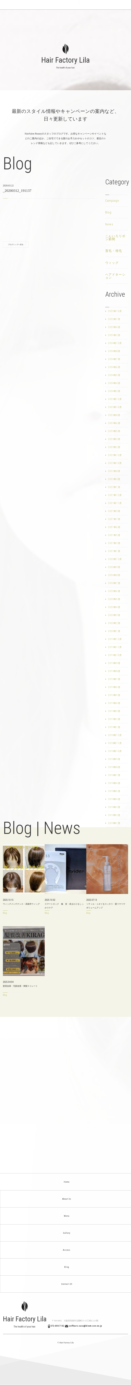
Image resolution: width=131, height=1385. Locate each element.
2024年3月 (114, 391)
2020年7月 (114, 583)
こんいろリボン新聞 (115, 237)
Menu (65, 1216)
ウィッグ (112, 263)
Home (66, 1182)
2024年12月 (115, 343)
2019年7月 (114, 679)
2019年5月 (114, 695)
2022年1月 (114, 487)
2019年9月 (114, 663)
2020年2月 (114, 623)
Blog (108, 212)
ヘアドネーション (115, 276)
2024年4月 (114, 383)
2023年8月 (114, 415)
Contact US (65, 1284)
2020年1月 (114, 631)
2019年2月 (114, 719)
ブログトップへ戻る (15, 244)
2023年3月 (114, 439)
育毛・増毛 (113, 251)
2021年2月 (114, 543)
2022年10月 (115, 463)
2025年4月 (114, 327)
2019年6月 (114, 687)
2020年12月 (115, 559)
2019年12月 (115, 639)
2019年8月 (114, 671)
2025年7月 (114, 319)
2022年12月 (115, 455)
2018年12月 (115, 735)
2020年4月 (114, 607)
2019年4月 (114, 703)
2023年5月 (114, 431)
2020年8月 (114, 575)
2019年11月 (115, 647)
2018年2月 (114, 815)
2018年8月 (114, 767)
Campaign (112, 200)
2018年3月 (114, 807)
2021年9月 (114, 511)
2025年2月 (114, 335)
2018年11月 (115, 743)
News (109, 224)
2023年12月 (115, 399)
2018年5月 (114, 791)
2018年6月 (114, 783)
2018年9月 (114, 759)
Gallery (65, 1233)
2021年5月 (114, 535)
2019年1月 (114, 727)
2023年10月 (115, 407)
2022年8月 (114, 471)
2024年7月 (114, 359)
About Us (65, 1199)
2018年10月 (115, 751)
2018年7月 (114, 775)
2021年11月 (115, 503)
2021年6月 (114, 527)
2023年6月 (114, 423)
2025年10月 (115, 311)
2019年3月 (114, 711)
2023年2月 (114, 447)
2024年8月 (114, 351)
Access (65, 1250)
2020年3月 (114, 615)
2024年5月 (114, 375)
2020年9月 (114, 567)
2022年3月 (114, 479)
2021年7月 (114, 519)
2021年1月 (114, 551)
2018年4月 (114, 799)
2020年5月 (114, 599)
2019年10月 (115, 655)
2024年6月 (114, 367)
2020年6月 (114, 591)
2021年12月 (115, 495)
